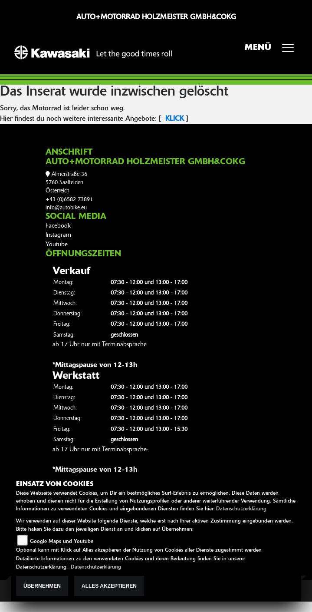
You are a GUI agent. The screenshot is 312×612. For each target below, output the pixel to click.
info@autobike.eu (66, 208)
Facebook (58, 226)
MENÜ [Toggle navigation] (272, 50)
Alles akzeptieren (109, 586)
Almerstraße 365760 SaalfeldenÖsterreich (66, 183)
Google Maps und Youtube (61, 541)
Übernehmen (42, 586)
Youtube (57, 244)
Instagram (58, 235)
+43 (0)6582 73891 (69, 199)
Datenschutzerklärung (241, 509)
